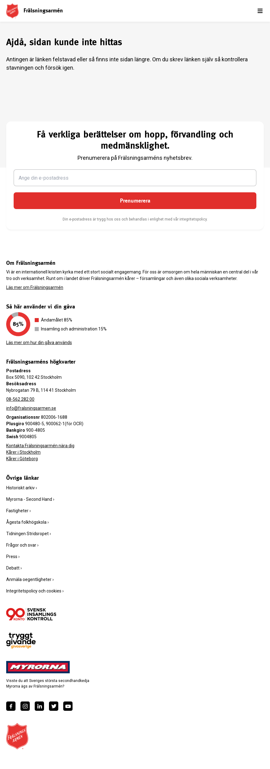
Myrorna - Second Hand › (30, 499)
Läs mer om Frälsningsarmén (34, 287)
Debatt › (14, 568)
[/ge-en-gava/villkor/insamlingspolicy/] (31, 614)
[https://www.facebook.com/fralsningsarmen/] (10, 706)
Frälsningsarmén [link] (43, 10)
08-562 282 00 (20, 399)
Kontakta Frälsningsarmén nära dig (40, 445)
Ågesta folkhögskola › (27, 522)
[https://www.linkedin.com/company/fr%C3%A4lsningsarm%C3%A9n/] (39, 706)
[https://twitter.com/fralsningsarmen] (53, 706)
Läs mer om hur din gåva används (39, 342)
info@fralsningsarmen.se (31, 408)
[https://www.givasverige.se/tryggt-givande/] (21, 641)
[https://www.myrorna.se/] (38, 667)
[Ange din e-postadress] (135, 177)
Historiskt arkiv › (21, 487)
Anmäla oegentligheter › (30, 579)
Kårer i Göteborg (22, 458)
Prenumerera (135, 200)
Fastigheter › (18, 510)
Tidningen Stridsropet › (28, 533)
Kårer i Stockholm (23, 452)
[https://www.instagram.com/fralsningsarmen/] (25, 706)
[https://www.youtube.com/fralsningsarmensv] (68, 706)
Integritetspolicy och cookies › (35, 590)
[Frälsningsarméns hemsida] (12, 10)
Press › (13, 556)
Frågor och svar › (22, 545)
